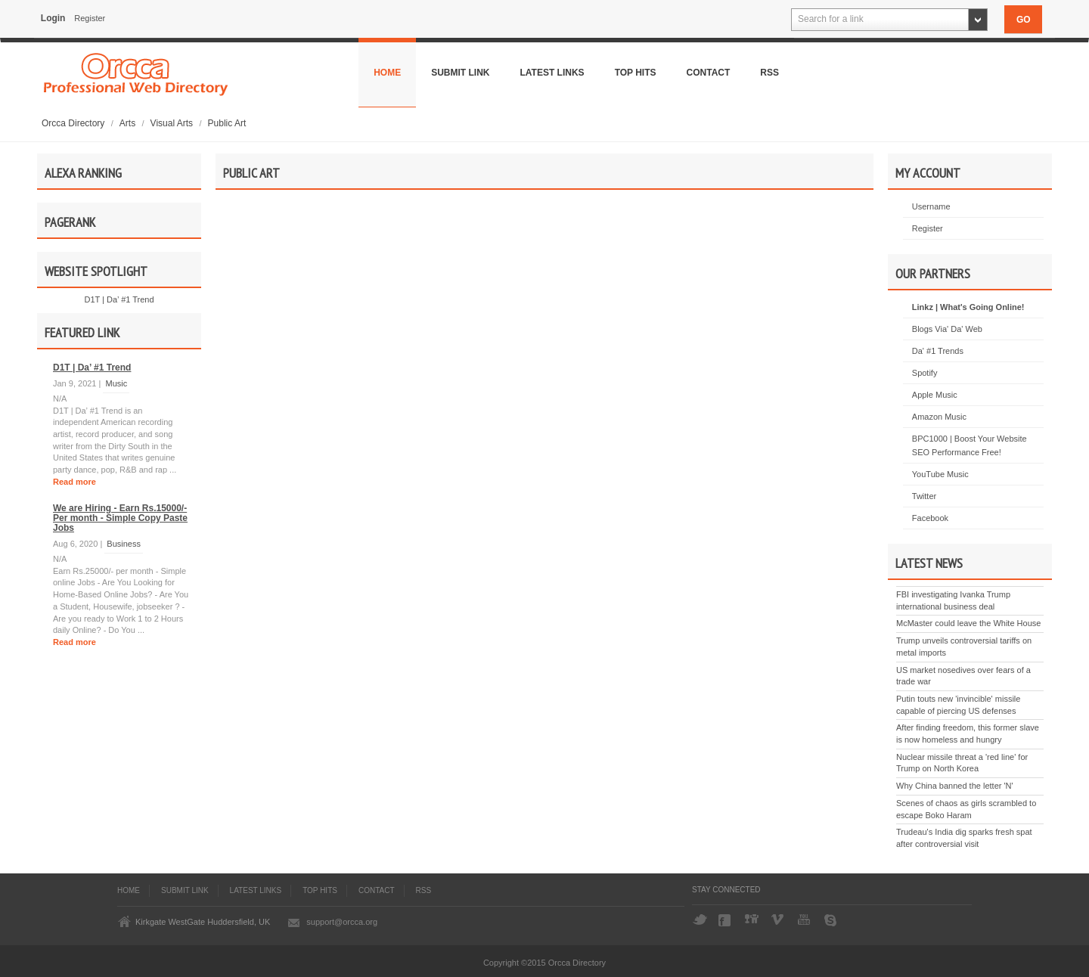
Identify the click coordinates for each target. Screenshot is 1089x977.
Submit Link (460, 72)
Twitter (924, 496)
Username (931, 206)
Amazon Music (939, 416)
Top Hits (635, 72)
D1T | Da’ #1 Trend (119, 299)
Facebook (930, 518)
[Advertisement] (544, 364)
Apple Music (934, 394)
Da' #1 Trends (937, 350)
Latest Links (552, 72)
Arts (128, 123)
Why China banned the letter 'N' (954, 785)
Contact (709, 72)
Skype (831, 920)
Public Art (227, 123)
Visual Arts (173, 123)
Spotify (925, 372)
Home (387, 72)
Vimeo (778, 920)
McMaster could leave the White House (968, 623)
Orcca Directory (74, 123)
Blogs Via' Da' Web (947, 328)
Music (116, 383)
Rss (769, 72)
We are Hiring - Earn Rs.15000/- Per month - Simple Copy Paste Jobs (120, 518)
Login (53, 18)
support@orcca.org (341, 921)
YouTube (805, 920)
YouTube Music (940, 474)
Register (89, 18)
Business (124, 543)
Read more (74, 481)
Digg (752, 920)
